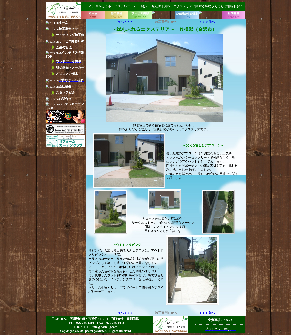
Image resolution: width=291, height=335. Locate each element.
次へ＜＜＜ (125, 21)
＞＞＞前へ (207, 21)
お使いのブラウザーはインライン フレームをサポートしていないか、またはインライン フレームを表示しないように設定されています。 (145, 10)
